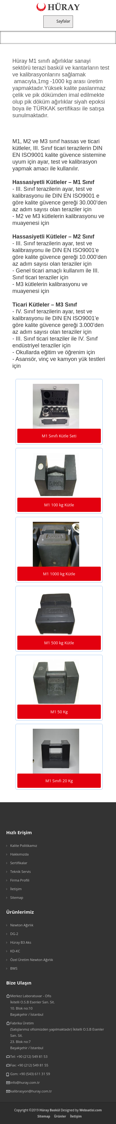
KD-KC (15, 951)
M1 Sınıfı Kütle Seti (59, 436)
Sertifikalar (18, 862)
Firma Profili (19, 880)
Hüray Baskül (50, 1110)
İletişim (16, 888)
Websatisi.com (90, 1110)
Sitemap (16, 897)
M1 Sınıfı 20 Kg (59, 780)
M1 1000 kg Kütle (59, 574)
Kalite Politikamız (23, 845)
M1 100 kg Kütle (59, 505)
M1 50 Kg (59, 711)
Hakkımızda (19, 854)
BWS (13, 968)
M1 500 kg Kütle (59, 643)
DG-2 (14, 933)
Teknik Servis (20, 871)
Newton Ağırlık (21, 925)
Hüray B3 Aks (20, 942)
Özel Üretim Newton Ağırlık (31, 959)
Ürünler (60, 1116)
